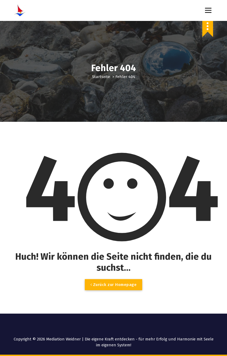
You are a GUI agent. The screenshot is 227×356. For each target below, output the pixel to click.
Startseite (101, 76)
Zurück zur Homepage (113, 289)
